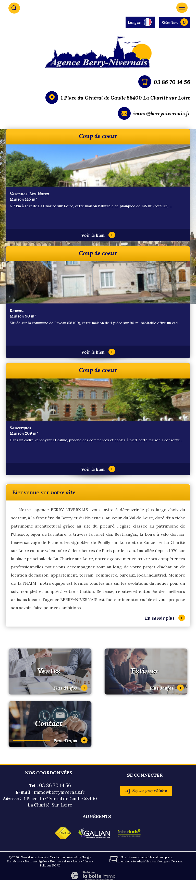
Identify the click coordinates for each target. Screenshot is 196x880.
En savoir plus (165, 618)
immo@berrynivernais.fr (161, 113)
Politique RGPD (50, 865)
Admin (87, 861)
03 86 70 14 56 (172, 81)
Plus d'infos (70, 688)
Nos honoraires (60, 861)
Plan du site (14, 861)
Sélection (170, 22)
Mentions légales (36, 861)
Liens (76, 861)
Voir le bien (98, 235)
